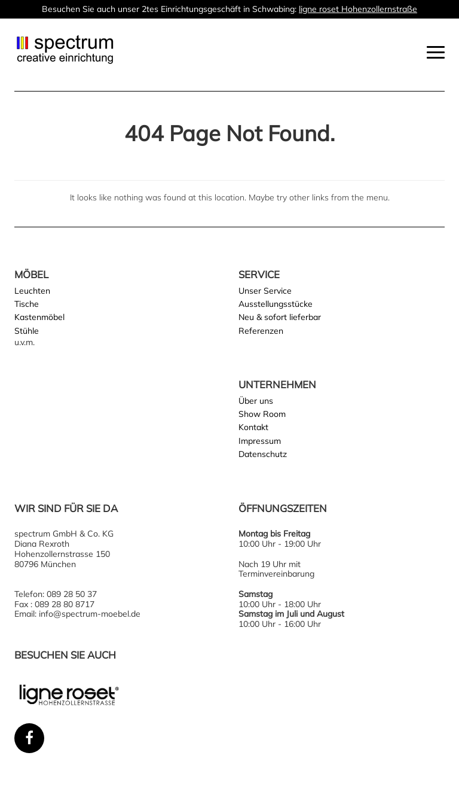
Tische (26, 303)
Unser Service (265, 290)
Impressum (259, 440)
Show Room (262, 414)
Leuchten (32, 290)
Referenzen (260, 330)
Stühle (26, 330)
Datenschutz (262, 454)
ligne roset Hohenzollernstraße (358, 9)
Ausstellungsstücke (275, 303)
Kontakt (253, 427)
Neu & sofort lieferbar (279, 317)
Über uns (255, 400)
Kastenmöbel (39, 317)
